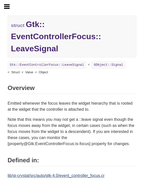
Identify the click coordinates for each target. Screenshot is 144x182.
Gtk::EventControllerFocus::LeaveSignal (47, 65)
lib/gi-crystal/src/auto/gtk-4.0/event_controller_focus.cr (56, 175)
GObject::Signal (108, 65)
